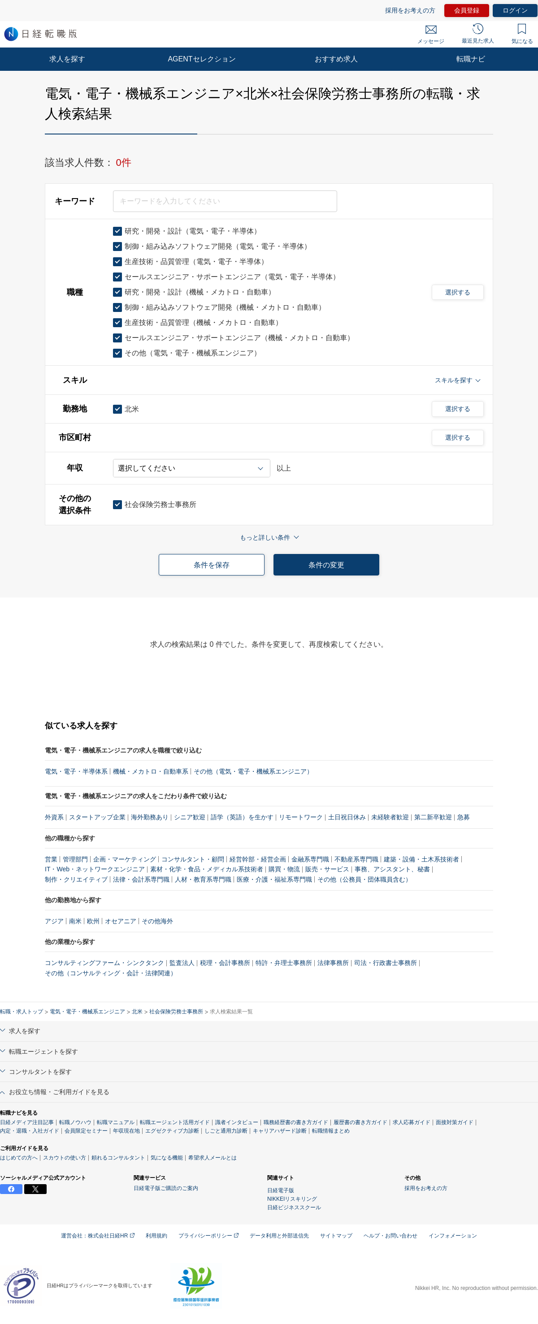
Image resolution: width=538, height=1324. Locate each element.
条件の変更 (326, 565)
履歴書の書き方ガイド (360, 1122)
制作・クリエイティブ (76, 879)
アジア (54, 921)
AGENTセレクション (201, 59)
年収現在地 (126, 1131)
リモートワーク (301, 817)
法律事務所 (333, 962)
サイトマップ (336, 1236)
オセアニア (120, 921)
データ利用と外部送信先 (279, 1236)
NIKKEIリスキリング (292, 1199)
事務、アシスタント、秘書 (392, 869)
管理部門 (75, 859)
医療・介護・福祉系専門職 (274, 879)
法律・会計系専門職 (141, 879)
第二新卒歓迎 (433, 817)
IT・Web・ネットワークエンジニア (95, 869)
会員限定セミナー (86, 1131)
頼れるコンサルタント (118, 1158)
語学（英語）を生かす (242, 817)
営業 (51, 859)
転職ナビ (470, 59)
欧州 (93, 921)
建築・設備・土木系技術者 (421, 859)
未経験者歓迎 (390, 817)
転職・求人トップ (21, 1011)
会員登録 (466, 10)
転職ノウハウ (75, 1122)
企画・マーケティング (124, 859)
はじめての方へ (19, 1158)
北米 (137, 1011)
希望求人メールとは (212, 1158)
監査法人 (182, 962)
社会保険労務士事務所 (176, 1011)
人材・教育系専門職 (203, 879)
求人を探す (67, 59)
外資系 (54, 817)
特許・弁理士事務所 (284, 962)
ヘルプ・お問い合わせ (390, 1236)
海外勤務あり (150, 817)
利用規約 (156, 1236)
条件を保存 (212, 565)
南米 (75, 921)
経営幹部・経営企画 (258, 859)
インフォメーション (453, 1236)
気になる (522, 34)
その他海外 (157, 921)
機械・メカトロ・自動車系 (150, 771)
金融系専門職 (310, 859)
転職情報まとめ (331, 1131)
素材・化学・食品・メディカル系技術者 (206, 869)
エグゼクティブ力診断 (172, 1131)
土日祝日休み (347, 817)
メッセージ (430, 35)
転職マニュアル (115, 1122)
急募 (463, 817)
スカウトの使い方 (64, 1158)
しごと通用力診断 (225, 1131)
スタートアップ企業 (97, 817)
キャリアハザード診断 (280, 1131)
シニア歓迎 (189, 817)
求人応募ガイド (411, 1122)
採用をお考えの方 (410, 10)
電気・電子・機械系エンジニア (87, 1011)
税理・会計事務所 (225, 962)
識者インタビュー (236, 1122)
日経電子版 (280, 1190)
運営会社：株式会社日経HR (97, 1236)
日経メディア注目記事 (27, 1122)
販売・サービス (327, 869)
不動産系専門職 (356, 859)
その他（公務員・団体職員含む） (364, 879)
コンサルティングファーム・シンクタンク (104, 962)
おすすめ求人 (336, 59)
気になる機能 (167, 1158)
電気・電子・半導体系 (76, 771)
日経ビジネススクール (294, 1207)
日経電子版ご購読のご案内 (166, 1188)
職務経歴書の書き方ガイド (296, 1122)
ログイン (515, 10)
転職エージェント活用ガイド (175, 1122)
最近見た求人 (478, 33)
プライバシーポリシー (208, 1236)
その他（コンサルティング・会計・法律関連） (111, 973)
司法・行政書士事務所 (385, 962)
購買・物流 (284, 869)
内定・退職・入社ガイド (29, 1131)
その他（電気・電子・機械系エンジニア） (253, 771)
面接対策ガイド (454, 1122)
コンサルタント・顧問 (192, 859)
